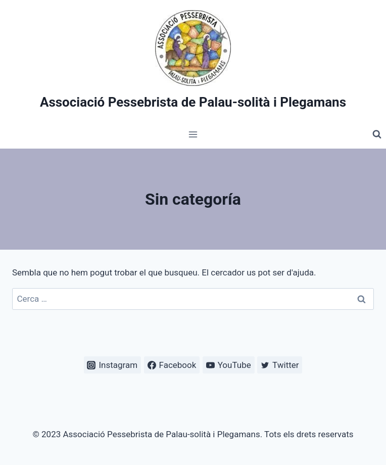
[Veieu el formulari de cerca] (377, 134)
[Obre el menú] (193, 135)
